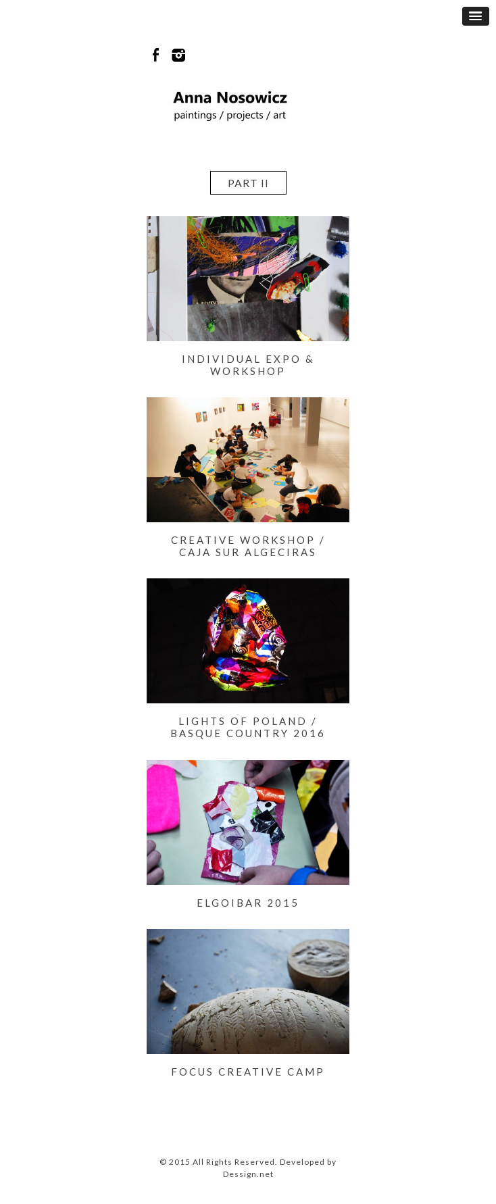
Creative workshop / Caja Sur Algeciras (248, 546)
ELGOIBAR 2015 (248, 903)
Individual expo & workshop (248, 365)
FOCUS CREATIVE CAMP (248, 1071)
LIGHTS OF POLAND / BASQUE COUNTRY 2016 (248, 727)
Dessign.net (248, 1174)
